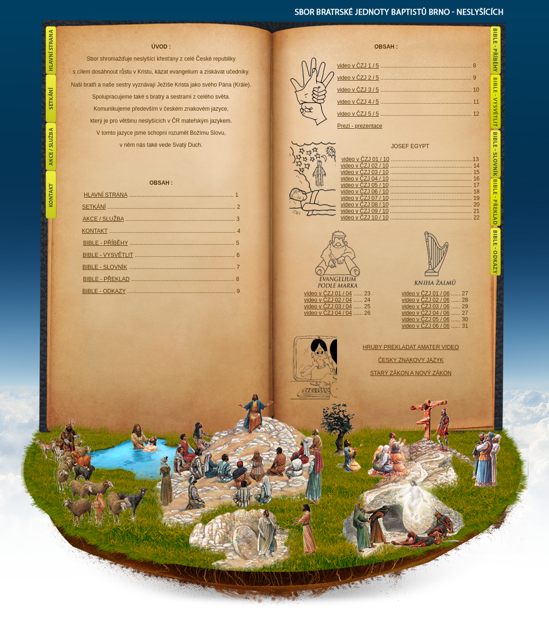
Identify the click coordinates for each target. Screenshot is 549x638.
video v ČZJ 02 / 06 (425, 300)
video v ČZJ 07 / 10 (364, 198)
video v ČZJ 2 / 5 (358, 78)
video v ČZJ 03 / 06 (425, 306)
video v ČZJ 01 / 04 (328, 293)
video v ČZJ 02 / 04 (328, 300)
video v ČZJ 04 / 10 (364, 178)
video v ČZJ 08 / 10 (364, 204)
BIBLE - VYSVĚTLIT (107, 255)
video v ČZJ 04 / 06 (425, 313)
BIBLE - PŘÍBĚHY (105, 243)
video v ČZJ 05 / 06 (425, 319)
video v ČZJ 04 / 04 (328, 313)
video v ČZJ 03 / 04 (328, 306)
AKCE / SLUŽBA (103, 219)
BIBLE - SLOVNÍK (104, 267)
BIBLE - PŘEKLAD (106, 279)
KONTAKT (95, 231)
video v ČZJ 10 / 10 (364, 217)
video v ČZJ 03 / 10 (364, 172)
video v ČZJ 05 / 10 (364, 185)
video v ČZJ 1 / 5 (358, 66)
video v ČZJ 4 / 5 (358, 102)
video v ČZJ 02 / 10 (364, 166)
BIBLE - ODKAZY (104, 291)
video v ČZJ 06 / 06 (425, 326)
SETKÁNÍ (94, 207)
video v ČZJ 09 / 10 (364, 211)
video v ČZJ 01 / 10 (365, 159)
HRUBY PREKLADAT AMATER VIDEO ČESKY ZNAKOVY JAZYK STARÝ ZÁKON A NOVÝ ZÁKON (411, 360)
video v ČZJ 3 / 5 (358, 90)
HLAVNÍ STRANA (105, 195)
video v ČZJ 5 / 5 (358, 114)
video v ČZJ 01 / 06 (425, 293)
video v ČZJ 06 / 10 (364, 191)
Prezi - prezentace (359, 126)
